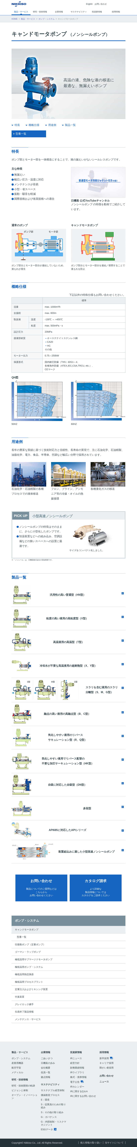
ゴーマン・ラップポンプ (28, 951)
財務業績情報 (77, 1067)
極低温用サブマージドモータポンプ (33, 959)
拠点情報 (45, 1077)
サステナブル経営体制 (52, 1090)
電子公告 (77, 1082)
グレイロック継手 (24, 1004)
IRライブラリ (77, 1072)
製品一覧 (70, 125)
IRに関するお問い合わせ (83, 1096)
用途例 (52, 125)
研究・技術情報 (20, 1079)
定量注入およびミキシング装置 (31, 989)
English (89, 4)
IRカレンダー (77, 1086)
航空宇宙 (16, 1067)
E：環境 (45, 1099)
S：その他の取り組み (52, 1112)
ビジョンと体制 (20, 1090)
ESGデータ (48, 1129)
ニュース (104, 1081)
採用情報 (104, 1052)
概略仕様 (34, 125)
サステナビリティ (50, 1084)
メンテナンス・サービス (28, 1019)
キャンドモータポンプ (26, 929)
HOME (15, 19)
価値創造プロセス (50, 1095)
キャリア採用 (106, 1063)
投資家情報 (76, 1052)
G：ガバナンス (49, 1117)
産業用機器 (17, 1063)
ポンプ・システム (47, 19)
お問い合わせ (101, 4)
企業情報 (45, 1052)
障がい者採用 (106, 1067)
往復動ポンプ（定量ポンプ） (30, 944)
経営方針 (75, 1063)
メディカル (17, 1072)
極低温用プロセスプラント (29, 982)
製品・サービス (28, 19)
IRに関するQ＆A (79, 1091)
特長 (17, 125)
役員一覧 (45, 1072)
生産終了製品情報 (24, 1011)
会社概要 (45, 1067)
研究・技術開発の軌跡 (23, 1085)
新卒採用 (106, 1058)
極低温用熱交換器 (24, 974)
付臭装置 (19, 996)
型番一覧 (21, 133)
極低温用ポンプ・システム (29, 967)
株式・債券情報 (78, 1077)
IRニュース (76, 1058)
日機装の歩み (48, 1063)
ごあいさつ (47, 1058)
